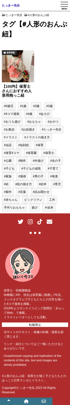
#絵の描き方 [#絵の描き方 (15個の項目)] (23, 184)
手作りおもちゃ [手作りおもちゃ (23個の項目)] (14, 207)
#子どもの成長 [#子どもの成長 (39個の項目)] (31, 168)
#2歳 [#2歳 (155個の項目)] (36, 106)
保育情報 (11, 52)
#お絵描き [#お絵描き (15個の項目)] (28, 129)
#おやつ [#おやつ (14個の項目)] (53, 121)
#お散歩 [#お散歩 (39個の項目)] (9, 129)
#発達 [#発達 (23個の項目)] (54, 176)
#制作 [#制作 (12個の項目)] (22, 160)
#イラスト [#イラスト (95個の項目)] (11, 137)
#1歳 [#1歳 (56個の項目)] (23, 106)
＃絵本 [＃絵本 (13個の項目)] (48, 207)
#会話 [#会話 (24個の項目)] (8, 145)
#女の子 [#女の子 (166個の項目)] (55, 160)
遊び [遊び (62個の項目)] (35, 207)
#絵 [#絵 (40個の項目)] (6, 184)
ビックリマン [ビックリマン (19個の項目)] (33, 199)
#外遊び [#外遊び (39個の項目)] (38, 160)
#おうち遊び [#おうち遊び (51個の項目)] (12, 121)
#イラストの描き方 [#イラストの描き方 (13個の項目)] (37, 137)
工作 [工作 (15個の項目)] (52, 199)
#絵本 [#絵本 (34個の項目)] (42, 184)
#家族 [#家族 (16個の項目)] (8, 176)
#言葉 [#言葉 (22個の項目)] (22, 191)
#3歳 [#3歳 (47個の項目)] (49, 106)
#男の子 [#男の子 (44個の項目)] (38, 176)
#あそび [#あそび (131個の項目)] (44, 113)
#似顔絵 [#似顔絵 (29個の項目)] (23, 145)
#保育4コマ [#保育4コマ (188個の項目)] (11, 152)
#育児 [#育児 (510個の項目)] (57, 184)
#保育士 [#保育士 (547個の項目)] (48, 152)
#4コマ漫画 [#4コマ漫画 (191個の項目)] (11, 113)
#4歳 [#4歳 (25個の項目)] (29, 113)
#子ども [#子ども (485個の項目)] (9, 168)
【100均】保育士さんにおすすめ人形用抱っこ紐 (17, 90)
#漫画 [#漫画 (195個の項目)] (22, 176)
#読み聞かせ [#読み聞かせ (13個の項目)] (41, 191)
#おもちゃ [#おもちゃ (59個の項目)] (34, 121)
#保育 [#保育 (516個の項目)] (39, 145)
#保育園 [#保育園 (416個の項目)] (31, 152)
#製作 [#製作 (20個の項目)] (8, 191)
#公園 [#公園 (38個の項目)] (8, 160)
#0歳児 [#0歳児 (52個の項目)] (8, 106)
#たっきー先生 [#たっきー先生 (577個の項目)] (51, 129)
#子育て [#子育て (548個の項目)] (53, 168)
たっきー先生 (11, 5)
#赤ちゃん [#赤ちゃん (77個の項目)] (11, 199)
